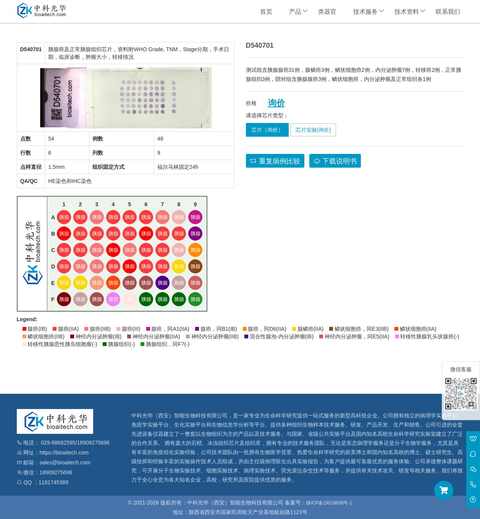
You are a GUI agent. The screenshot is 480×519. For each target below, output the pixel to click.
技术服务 (365, 11)
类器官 (327, 11)
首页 (266, 11)
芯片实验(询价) (313, 130)
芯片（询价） (267, 130)
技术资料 (406, 11)
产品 (295, 11)
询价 (276, 103)
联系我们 (448, 11)
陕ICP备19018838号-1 (329, 503)
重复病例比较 (275, 161)
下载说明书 (335, 161)
